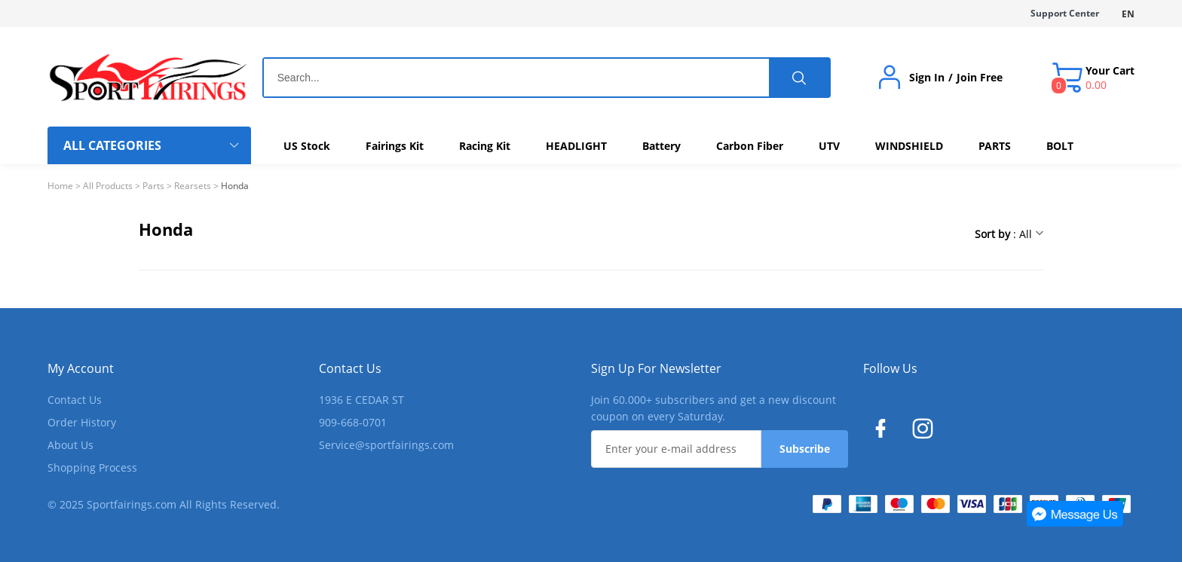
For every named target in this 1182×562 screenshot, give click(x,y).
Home (60, 185)
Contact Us (74, 399)
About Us (70, 445)
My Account (80, 368)
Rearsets (192, 185)
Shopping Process (92, 467)
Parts (153, 185)
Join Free (980, 78)
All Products (108, 185)
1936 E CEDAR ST (361, 399)
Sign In (927, 78)
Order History (81, 422)
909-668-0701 (353, 422)
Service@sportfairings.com (386, 445)
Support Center (1064, 13)
